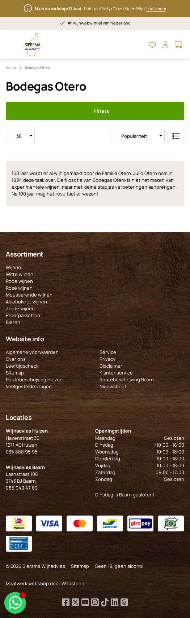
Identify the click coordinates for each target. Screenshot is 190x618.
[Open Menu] (11, 45)
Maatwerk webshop (27, 583)
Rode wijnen (19, 281)
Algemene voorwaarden (32, 352)
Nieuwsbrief (113, 386)
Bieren (13, 322)
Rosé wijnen (19, 288)
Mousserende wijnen (29, 295)
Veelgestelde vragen (29, 386)
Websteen (73, 583)
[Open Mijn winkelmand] (178, 45)
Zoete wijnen (20, 308)
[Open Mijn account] (165, 45)
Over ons (16, 359)
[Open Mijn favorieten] (152, 45)
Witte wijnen (19, 274)
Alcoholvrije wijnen (26, 301)
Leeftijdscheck (22, 366)
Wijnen (13, 267)
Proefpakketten (23, 315)
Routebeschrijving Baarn (127, 379)
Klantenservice (116, 372)
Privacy (107, 359)
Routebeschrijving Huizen (34, 379)
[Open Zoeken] (139, 45)
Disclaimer (111, 366)
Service (108, 352)
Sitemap (15, 372)
